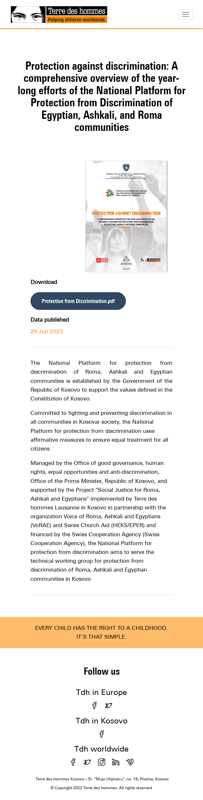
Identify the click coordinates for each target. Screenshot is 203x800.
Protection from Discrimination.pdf (78, 301)
